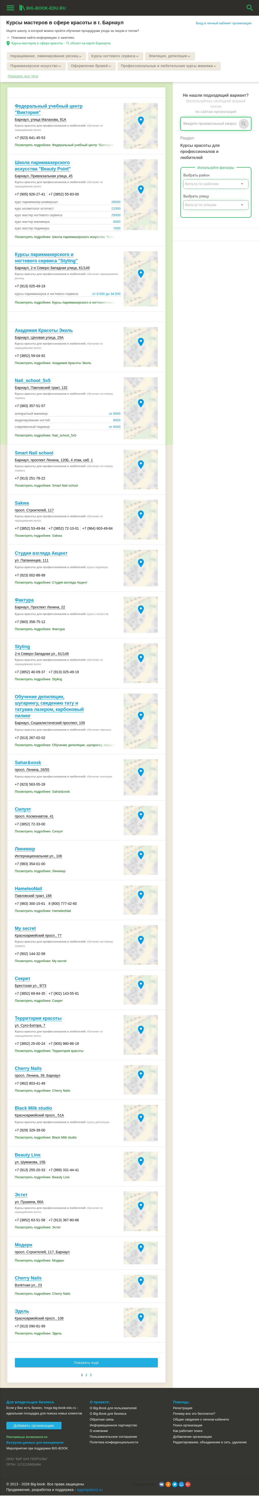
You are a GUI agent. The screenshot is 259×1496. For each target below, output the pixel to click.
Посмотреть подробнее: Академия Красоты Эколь (53, 363)
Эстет (21, 1195)
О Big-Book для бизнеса (108, 1414)
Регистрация (182, 1408)
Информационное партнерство (113, 1425)
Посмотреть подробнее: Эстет (38, 1227)
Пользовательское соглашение (113, 1437)
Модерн (23, 1245)
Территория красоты (38, 1018)
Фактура (24, 600)
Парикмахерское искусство (36, 66)
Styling (22, 647)
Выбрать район (196, 176)
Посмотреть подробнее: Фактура (40, 629)
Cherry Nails (28, 1068)
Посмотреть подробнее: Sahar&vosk (42, 792)
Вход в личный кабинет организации (223, 23)
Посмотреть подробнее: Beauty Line (42, 1177)
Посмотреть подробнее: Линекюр (40, 871)
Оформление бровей (92, 66)
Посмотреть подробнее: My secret (41, 961)
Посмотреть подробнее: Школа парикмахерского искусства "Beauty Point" (68, 237)
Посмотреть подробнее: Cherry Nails (42, 1091)
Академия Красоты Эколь (44, 330)
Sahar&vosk (28, 762)
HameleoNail (28, 889)
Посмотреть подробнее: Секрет (39, 1001)
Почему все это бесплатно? (194, 1414)
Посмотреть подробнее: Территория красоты (49, 1051)
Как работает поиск (187, 1431)
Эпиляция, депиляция (171, 56)
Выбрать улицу (196, 196)
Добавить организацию (34, 1426)
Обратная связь (102, 1420)
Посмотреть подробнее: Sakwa (38, 536)
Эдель (22, 1311)
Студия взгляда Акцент (41, 553)
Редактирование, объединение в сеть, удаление (210, 1443)
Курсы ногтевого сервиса (116, 56)
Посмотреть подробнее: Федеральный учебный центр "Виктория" (65, 145)
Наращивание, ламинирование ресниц (46, 56)
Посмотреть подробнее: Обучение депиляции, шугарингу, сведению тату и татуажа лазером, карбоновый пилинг (68, 745)
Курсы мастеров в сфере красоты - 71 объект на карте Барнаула (60, 43)
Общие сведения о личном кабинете (201, 1420)
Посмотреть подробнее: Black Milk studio (46, 1138)
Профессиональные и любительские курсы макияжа (171, 66)
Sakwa (22, 503)
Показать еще (86, 1363)
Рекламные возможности (27, 1437)
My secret (25, 928)
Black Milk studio (33, 1108)
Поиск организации (187, 1425)
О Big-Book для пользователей (113, 1408)
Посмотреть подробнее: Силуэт (39, 832)
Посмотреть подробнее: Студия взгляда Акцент (51, 583)
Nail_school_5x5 (33, 381)
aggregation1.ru (90, 1490)
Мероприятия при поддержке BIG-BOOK (37, 1448)
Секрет (23, 979)
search (250, 8)
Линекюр (25, 849)
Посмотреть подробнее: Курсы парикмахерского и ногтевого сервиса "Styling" (68, 303)
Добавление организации (192, 1437)
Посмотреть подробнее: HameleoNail (43, 911)
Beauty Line (28, 1155)
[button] (161, 1484)
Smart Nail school (34, 453)
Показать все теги (23, 76)
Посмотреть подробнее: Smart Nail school (46, 486)
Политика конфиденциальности (114, 1443)
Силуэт (23, 809)
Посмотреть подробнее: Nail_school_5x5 (45, 436)
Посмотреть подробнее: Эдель (38, 1333)
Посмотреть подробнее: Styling (38, 680)
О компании (99, 1431)
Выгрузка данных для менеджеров (34, 1443)
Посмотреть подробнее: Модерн (39, 1261)
